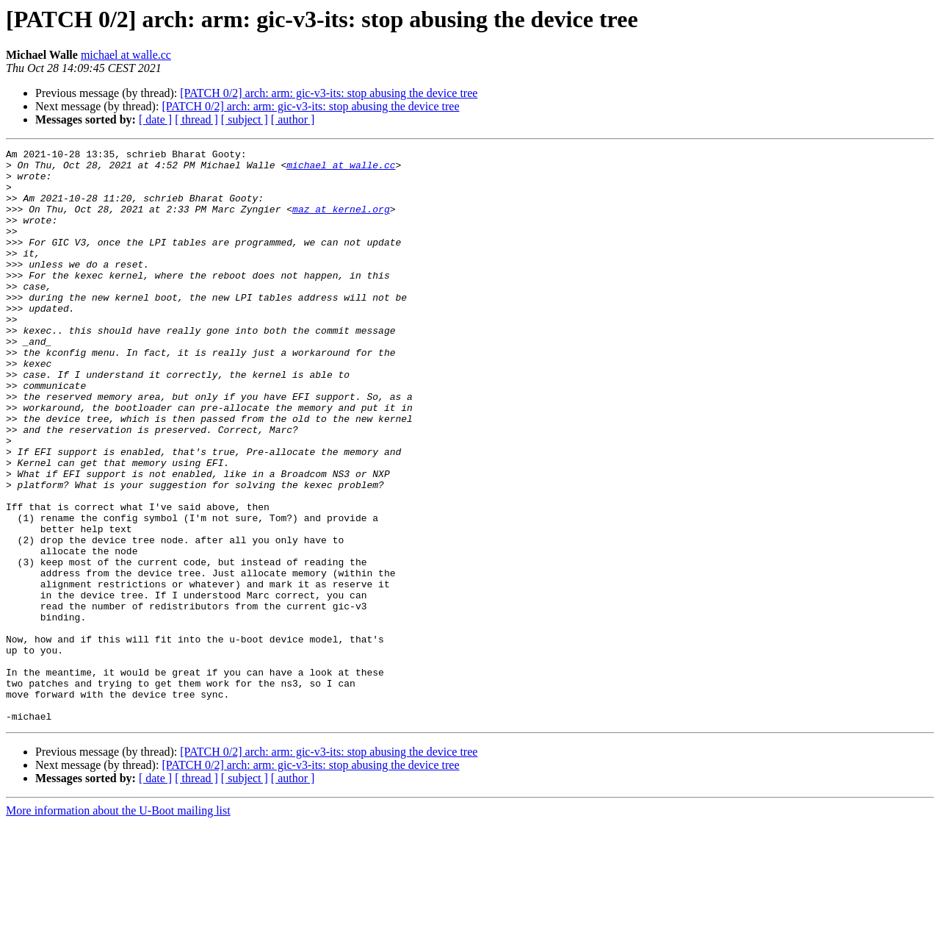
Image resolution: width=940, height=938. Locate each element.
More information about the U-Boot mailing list (118, 925)
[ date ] (155, 119)
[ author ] (293, 119)
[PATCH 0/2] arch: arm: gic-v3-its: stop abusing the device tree (328, 93)
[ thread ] (196, 119)
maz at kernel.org (341, 222)
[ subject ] (244, 119)
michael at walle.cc (126, 55)
